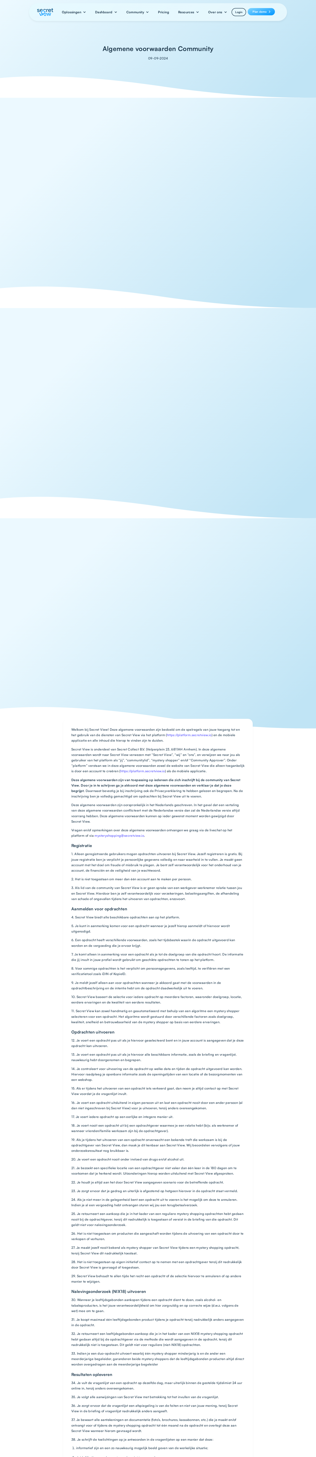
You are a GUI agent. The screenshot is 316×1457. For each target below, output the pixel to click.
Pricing (163, 12)
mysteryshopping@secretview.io (119, 836)
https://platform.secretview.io (189, 735)
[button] (74, 12)
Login (238, 12)
